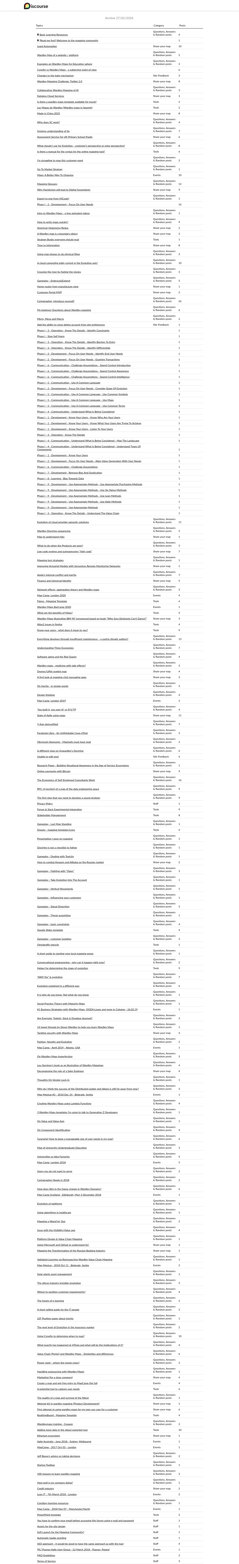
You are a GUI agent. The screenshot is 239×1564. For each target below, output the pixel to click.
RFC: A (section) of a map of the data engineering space (68, 788)
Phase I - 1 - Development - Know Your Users (62, 455)
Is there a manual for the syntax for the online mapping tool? (71, 151)
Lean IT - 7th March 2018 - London (57, 1494)
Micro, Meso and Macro (50, 318)
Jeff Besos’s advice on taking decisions (58, 1456)
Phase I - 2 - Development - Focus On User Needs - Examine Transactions (78, 359)
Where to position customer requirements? (61, 1291)
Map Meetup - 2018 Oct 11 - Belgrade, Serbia (63, 1265)
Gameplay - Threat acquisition (54, 915)
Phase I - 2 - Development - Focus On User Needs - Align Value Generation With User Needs (89, 461)
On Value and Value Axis (50, 1121)
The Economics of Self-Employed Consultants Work (66, 780)
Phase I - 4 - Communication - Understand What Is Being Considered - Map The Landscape (88, 440)
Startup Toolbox (46, 1464)
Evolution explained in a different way (58, 985)
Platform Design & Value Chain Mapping (59, 1238)
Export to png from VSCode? (53, 198)
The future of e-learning (50, 1300)
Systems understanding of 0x (53, 131)
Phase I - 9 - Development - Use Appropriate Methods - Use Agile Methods (79, 501)
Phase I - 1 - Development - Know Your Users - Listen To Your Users (75, 428)
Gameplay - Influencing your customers (59, 897)
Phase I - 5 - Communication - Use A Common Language (68, 382)
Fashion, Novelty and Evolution (54, 1041)
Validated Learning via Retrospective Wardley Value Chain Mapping (74, 1259)
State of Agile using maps (51, 715)
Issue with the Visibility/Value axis (56, 1230)
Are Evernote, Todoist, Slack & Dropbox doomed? (64, 1018)
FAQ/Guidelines (46, 1555)
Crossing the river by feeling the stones (59, 271)
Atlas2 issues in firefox (49, 624)
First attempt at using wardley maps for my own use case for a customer (77, 1409)
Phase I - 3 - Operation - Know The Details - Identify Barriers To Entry (76, 341)
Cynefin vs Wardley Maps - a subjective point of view (67, 69)
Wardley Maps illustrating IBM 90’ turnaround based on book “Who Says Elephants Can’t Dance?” (92, 618)
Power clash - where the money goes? (58, 1362)
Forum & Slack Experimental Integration (59, 809)
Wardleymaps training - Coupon (55, 1424)
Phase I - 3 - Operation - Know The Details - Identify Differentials (73, 347)
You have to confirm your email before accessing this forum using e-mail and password (85, 1520)
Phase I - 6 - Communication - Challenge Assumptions (67, 466)
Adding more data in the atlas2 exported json (62, 1429)
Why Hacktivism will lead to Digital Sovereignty (63, 189)
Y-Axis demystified (47, 724)
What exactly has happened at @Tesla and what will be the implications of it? (80, 1344)
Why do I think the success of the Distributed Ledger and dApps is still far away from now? (88, 1088)
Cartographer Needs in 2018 (53, 1180)
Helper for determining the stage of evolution (62, 968)
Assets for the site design (51, 1526)
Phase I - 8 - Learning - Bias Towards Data (60, 478)
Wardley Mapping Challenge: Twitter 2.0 (59, 81)
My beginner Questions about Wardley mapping (64, 309)
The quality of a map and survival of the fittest (63, 1397)
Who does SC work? (48, 122)
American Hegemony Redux (52, 227)
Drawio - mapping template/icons (56, 829)
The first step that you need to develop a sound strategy (68, 797)
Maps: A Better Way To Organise (55, 174)
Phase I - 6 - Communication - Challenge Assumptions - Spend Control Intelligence (83, 376)
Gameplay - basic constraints (53, 924)
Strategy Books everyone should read (58, 239)
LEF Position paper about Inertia (55, 1318)
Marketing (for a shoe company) (55, 1377)
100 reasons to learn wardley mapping (58, 1473)
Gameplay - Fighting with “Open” (55, 871)
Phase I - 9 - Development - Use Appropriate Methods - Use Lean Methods (79, 495)
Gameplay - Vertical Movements (55, 888)
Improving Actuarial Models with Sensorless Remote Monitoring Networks (78, 565)
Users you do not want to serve (54, 1171)
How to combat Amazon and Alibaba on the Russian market (70, 862)
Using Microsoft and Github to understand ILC (63, 1244)
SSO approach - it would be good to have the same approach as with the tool (80, 1543)
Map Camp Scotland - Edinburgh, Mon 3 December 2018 (69, 1194)
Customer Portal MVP (49, 292)
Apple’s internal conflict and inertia (56, 574)
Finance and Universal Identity (54, 580)
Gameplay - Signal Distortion (53, 906)
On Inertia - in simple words (52, 685)
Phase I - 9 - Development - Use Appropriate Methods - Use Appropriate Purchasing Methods (89, 484)
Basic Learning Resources (54, 34)
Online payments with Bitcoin (53, 771)
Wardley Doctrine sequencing (53, 530)
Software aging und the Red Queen (57, 656)
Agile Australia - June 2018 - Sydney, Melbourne (64, 1441)
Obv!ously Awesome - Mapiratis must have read (64, 741)
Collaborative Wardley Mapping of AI (58, 90)
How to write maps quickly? (52, 222)
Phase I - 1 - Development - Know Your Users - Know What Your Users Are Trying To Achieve (89, 423)
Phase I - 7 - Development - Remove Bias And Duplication (69, 472)
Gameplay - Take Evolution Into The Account (62, 879)
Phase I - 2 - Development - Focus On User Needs (65, 204)
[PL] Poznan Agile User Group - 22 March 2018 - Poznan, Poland (73, 1549)
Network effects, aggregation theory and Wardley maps (68, 589)
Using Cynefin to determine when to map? (61, 1336)
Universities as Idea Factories (53, 1156)
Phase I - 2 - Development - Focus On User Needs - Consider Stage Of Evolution (82, 388)
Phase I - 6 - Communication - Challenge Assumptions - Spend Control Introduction (84, 365)
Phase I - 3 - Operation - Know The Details (61, 434)
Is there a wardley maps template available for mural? (67, 101)
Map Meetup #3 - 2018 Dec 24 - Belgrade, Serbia (65, 1094)
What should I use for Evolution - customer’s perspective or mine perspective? (81, 145)
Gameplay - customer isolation (54, 938)
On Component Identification (53, 1129)
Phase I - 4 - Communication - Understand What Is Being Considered (76, 411)
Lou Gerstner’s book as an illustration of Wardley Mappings (70, 1065)
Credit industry (45, 1488)
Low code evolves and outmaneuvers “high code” (64, 551)
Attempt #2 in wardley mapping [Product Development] (68, 1403)
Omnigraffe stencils (48, 944)
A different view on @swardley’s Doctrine (60, 750)
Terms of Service (46, 1561)
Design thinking (46, 694)
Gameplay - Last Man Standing (54, 823)
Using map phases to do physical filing (58, 254)
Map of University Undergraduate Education (62, 1147)
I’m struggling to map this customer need (60, 160)
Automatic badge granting (51, 1537)
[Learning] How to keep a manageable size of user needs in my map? (75, 1138)
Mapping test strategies (50, 560)
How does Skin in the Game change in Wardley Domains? (69, 1188)
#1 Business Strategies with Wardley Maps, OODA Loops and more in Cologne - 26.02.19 (87, 1009)
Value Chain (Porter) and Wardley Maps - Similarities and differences (75, 1353)
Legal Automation (47, 46)
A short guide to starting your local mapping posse (65, 953)
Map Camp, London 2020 (51, 595)
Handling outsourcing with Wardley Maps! (60, 1371)
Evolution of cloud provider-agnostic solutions (63, 522)
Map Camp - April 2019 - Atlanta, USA (58, 1047)
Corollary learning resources (53, 1503)
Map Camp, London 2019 (51, 700)
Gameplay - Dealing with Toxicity (55, 856)
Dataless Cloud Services (50, 95)
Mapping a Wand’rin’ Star (51, 1221)
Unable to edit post (48, 756)
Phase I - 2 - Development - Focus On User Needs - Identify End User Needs (80, 353)
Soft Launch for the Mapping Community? (60, 1532)
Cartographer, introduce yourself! (55, 301)
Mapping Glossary (47, 183)
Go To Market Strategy (50, 169)
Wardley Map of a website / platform (57, 55)
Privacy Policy (45, 803)
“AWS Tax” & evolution (50, 976)
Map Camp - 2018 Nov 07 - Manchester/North (63, 1508)
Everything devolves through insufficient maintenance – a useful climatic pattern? (82, 638)
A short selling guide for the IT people (58, 1309)
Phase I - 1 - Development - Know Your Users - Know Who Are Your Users (78, 417)
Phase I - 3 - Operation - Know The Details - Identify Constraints (73, 330)
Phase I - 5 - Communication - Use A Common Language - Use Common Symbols (82, 394)
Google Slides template (50, 929)
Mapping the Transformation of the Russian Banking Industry (71, 1250)
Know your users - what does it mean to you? (62, 630)
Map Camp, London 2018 (51, 1162)
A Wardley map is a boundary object (57, 233)
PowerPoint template (49, 1514)
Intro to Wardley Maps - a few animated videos (63, 213)
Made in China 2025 (48, 113)
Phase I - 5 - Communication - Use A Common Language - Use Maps (75, 399)
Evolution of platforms (49, 1203)
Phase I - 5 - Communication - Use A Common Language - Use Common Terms (81, 405)
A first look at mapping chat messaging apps (61, 677)
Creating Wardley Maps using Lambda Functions (64, 1103)
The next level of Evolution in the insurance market (65, 1327)
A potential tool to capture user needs (58, 1388)
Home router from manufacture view (57, 286)
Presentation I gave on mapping (55, 838)
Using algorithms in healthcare (54, 1212)
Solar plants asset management (54, 1274)
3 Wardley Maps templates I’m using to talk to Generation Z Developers (77, 1112)
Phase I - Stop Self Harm (50, 336)
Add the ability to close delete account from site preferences (71, 324)
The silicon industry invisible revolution (59, 1282)
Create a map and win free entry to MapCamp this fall (67, 1383)
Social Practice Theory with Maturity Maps (61, 1003)
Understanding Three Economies (55, 647)
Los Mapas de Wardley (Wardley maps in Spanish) (64, 107)
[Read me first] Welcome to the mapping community (69, 40)
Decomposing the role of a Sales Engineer (60, 1071)
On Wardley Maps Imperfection (55, 1056)
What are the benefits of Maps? (55, 612)
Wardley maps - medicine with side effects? (61, 665)
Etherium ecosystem (48, 1435)
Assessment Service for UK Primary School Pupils (64, 136)
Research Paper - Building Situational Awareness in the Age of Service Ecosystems (83, 765)
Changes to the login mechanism (55, 75)
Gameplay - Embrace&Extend (53, 280)
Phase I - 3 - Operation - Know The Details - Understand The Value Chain (78, 513)
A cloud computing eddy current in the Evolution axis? (67, 262)
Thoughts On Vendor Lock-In (53, 1079)
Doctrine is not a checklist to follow (57, 847)
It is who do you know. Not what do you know (63, 994)
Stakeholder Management (51, 815)
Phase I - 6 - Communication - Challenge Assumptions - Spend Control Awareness (83, 370)
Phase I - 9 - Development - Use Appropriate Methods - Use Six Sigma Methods (82, 489)
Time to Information (48, 245)
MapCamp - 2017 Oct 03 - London (56, 1447)
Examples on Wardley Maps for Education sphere (64, 63)
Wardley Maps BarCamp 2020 (54, 606)
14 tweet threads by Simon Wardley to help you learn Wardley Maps (75, 1027)
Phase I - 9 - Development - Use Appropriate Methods (67, 507)
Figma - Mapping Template (52, 601)
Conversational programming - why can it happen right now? (71, 962)
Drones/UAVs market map (52, 671)
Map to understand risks (50, 536)
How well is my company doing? (55, 1482)
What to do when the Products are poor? (60, 545)
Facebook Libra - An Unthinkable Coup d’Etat (62, 732)
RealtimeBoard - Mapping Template (57, 1415)
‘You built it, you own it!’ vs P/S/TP (56, 709)
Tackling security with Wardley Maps (57, 1032)
